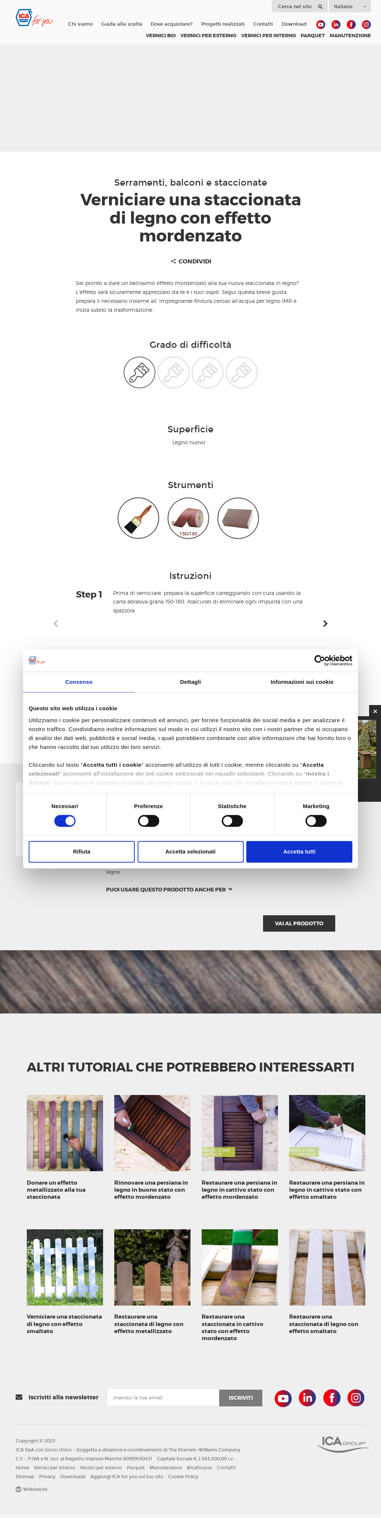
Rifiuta (81, 852)
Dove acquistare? (172, 24)
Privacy (47, 1480)
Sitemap (25, 1480)
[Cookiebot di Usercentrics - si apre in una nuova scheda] (319, 660)
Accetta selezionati (190, 852)
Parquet (136, 1471)
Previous (55, 624)
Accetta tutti (299, 852)
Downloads (73, 1480)
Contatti (263, 24)
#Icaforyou (199, 1471)
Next (325, 624)
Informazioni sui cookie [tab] (302, 682)
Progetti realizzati (223, 24)
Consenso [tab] (78, 682)
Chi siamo (80, 24)
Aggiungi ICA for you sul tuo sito (126, 1480)
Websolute (31, 1493)
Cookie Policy (183, 1480)
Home (22, 1471)
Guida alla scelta (121, 24)
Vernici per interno (54, 1471)
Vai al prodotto (299, 923)
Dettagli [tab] (190, 682)
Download (294, 24)
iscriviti (241, 1401)
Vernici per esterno (101, 1471)
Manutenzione (166, 1471)
